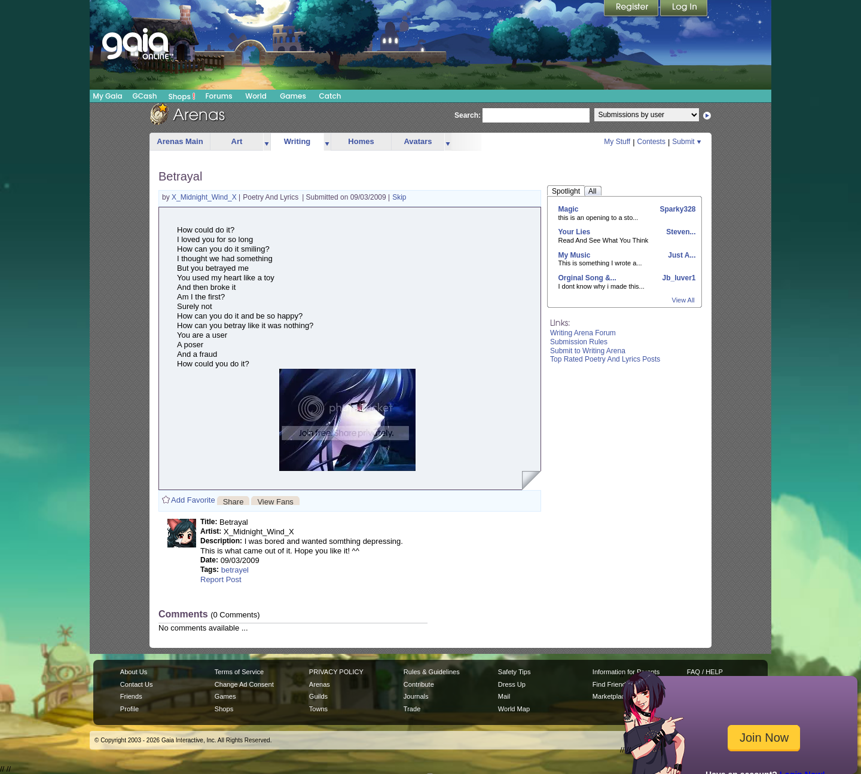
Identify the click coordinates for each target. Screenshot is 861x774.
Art (237, 141)
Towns (318, 708)
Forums (218, 96)
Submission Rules (578, 342)
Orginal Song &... (587, 278)
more (266, 142)
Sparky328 (676, 209)
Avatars (418, 141)
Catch (330, 96)
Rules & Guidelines (432, 671)
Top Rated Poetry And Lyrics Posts (605, 359)
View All (683, 300)
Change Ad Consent (244, 684)
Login (684, 9)
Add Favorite (193, 499)
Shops (182, 96)
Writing (297, 141)
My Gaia (107, 96)
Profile (129, 708)
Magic (568, 209)
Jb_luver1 (677, 278)
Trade (412, 708)
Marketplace (610, 696)
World (256, 96)
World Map (514, 708)
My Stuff (617, 141)
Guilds (318, 696)
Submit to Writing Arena (587, 351)
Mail (504, 696)
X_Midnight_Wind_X (205, 197)
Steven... (680, 232)
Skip (399, 197)
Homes (361, 141)
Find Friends (611, 684)
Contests (651, 141)
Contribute (419, 684)
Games (293, 96)
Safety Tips (514, 671)
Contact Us (136, 684)
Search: (467, 115)
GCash (145, 96)
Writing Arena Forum (583, 333)
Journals (416, 696)
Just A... (681, 255)
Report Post (221, 579)
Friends (131, 696)
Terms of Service (239, 671)
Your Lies (574, 232)
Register (632, 9)
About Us (133, 671)
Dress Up (512, 684)
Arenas (319, 684)
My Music (574, 255)
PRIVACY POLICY (336, 671)
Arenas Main (180, 141)
